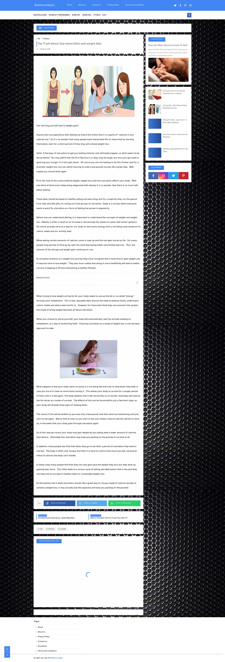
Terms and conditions (134, 5)
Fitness (47, 39)
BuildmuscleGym (45, 5)
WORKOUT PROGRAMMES (59, 15)
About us (82, 5)
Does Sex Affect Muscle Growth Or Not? (168, 45)
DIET (104, 15)
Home (69, 5)
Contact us (96, 5)
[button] (59, 503)
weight (62, 529)
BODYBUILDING (40, 15)
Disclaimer (42, 646)
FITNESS (96, 15)
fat (39, 39)
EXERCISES (86, 15)
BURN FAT (76, 15)
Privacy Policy (113, 5)
